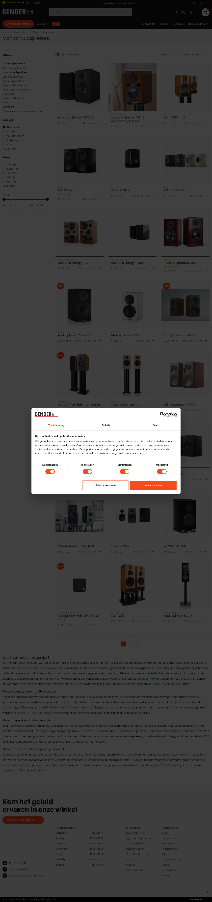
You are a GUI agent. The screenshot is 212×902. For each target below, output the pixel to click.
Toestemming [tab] (56, 425)
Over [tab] (156, 425)
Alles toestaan (153, 485)
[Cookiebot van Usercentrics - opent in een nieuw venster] (162, 414)
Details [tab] (106, 425)
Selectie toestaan (105, 485)
